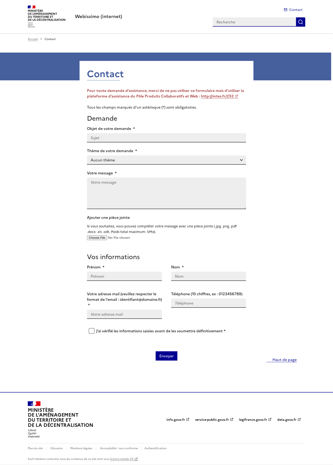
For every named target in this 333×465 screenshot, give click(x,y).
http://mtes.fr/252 (217, 96)
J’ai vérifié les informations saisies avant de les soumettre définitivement (160, 331)
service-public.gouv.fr (212, 419)
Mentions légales (81, 448)
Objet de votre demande (111, 128)
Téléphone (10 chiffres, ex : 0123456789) (206, 294)
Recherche (300, 22)
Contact (295, 9)
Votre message (102, 173)
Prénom (95, 267)
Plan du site (35, 448)
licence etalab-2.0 (121, 459)
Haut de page (284, 359)
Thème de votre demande (112, 151)
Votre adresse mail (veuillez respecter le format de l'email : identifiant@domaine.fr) (124, 299)
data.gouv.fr (286, 419)
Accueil (33, 39)
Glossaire (56, 448)
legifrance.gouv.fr (253, 419)
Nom (177, 267)
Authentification (155, 448)
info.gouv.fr (175, 419)
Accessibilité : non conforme (119, 448)
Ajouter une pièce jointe (166, 225)
